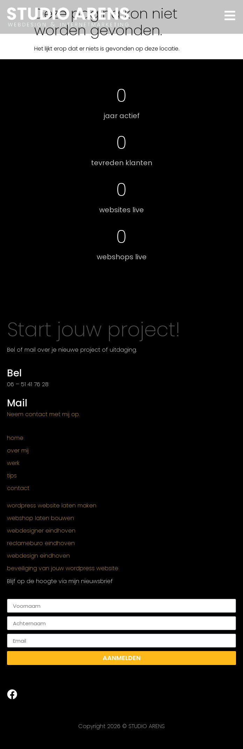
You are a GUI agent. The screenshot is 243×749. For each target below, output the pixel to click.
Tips (12, 475)
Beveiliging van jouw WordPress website (62, 568)
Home (15, 438)
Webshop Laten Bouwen (40, 518)
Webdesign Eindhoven (38, 555)
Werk (13, 463)
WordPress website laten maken (51, 505)
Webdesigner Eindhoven (41, 530)
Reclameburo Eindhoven (41, 543)
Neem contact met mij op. (43, 414)
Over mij (18, 450)
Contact (18, 488)
